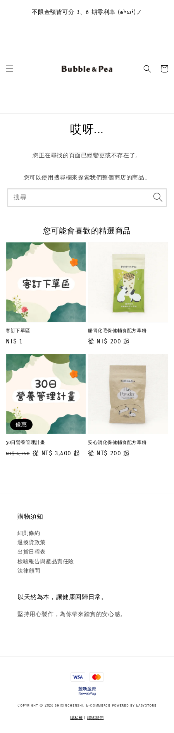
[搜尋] (157, 197)
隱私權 (76, 718)
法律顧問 (28, 571)
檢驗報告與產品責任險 (45, 561)
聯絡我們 (95, 718)
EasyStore (146, 705)
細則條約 (28, 533)
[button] (9, 68)
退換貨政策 (31, 542)
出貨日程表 (31, 551)
